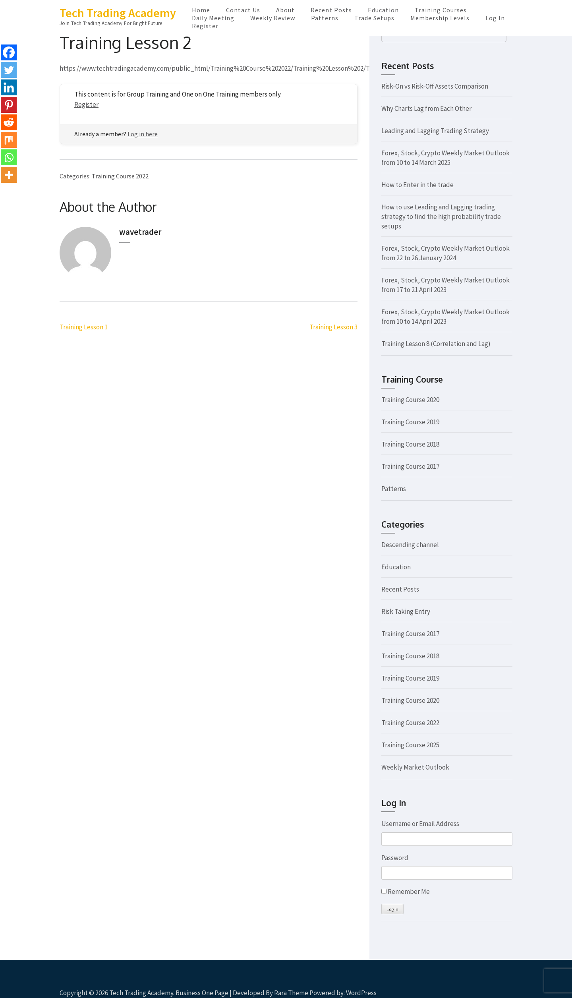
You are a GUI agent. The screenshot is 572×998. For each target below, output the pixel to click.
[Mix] (9, 140)
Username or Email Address (420, 823)
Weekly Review (272, 18)
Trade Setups (374, 18)
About (285, 10)
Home (201, 10)
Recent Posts (331, 10)
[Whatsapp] (9, 157)
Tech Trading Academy (118, 12)
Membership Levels (440, 18)
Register (205, 26)
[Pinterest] (9, 105)
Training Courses (441, 10)
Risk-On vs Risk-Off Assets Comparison (434, 86)
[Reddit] (9, 122)
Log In (495, 18)
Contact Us (243, 10)
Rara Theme (291, 992)
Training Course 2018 (410, 444)
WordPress (361, 992)
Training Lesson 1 (84, 327)
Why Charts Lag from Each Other (426, 108)
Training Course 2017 (410, 466)
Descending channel (410, 544)
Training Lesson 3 (333, 327)
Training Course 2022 (120, 176)
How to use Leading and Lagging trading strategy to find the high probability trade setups (441, 216)
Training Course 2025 (410, 745)
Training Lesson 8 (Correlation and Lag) (436, 343)
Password (394, 857)
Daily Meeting (213, 18)
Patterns (324, 18)
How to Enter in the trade (417, 184)
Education (383, 10)
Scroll (518, 981)
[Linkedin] (9, 87)
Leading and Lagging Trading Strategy (435, 130)
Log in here (143, 134)
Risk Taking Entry (405, 611)
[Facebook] (9, 52)
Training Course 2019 (410, 422)
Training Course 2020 (410, 399)
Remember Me (409, 891)
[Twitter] (9, 70)
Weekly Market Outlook (415, 767)
